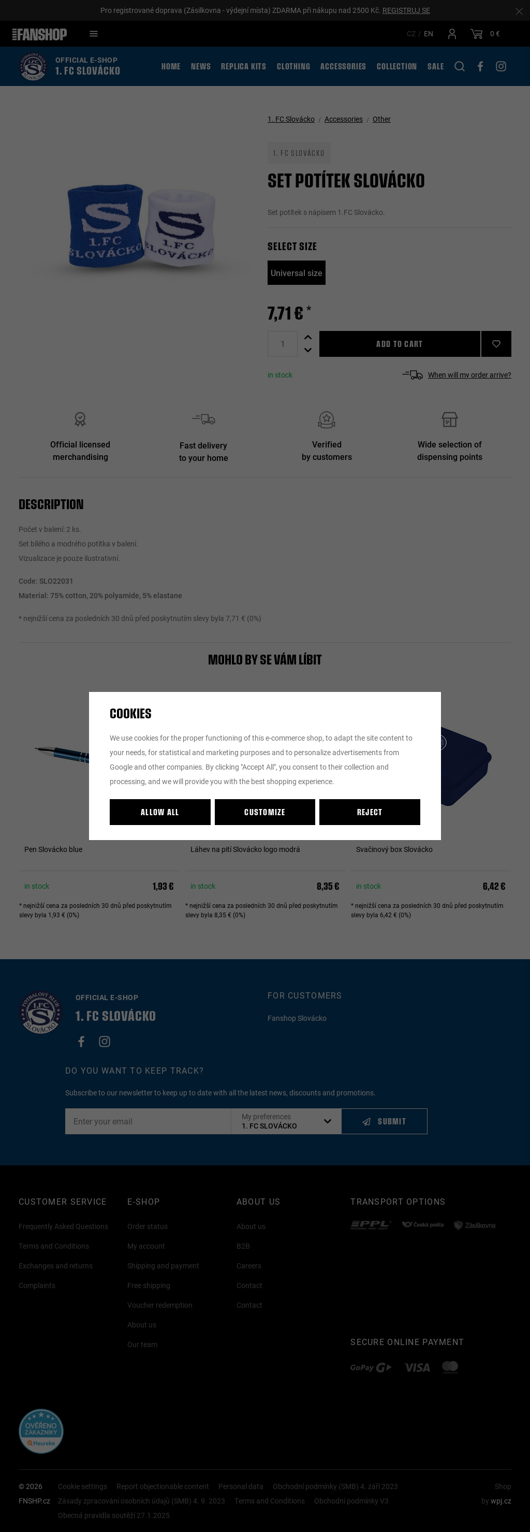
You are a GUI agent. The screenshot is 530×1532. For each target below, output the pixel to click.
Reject (370, 812)
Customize (265, 812)
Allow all (160, 812)
